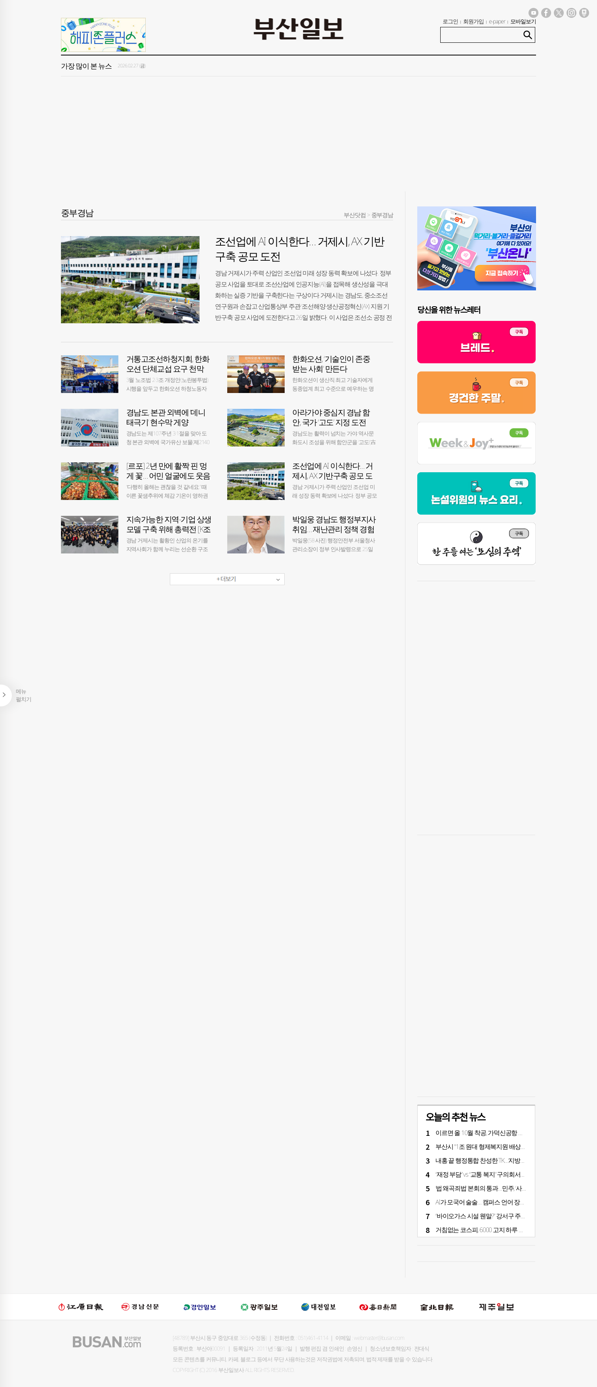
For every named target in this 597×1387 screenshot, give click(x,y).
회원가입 (473, 21)
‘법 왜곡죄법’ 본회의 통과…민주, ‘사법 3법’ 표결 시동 (499, 1188)
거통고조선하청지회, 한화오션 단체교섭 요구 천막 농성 (167, 368)
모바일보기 (523, 21)
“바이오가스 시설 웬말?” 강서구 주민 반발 (487, 1215)
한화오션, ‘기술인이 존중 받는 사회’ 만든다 (331, 363)
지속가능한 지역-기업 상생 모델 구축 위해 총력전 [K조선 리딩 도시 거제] (168, 529)
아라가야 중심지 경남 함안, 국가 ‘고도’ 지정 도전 (331, 417)
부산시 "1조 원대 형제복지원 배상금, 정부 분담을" (497, 1146)
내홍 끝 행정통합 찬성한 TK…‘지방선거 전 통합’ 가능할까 (505, 1160)
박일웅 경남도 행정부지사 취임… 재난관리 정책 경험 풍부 (334, 529)
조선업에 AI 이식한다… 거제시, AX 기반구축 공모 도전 (332, 475)
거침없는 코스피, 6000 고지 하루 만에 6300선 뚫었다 (501, 1229)
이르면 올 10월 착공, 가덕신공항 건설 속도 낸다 (495, 1132)
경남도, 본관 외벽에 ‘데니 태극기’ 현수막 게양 (165, 417)
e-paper (497, 21)
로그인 (450, 21)
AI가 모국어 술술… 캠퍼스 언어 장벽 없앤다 (489, 1202)
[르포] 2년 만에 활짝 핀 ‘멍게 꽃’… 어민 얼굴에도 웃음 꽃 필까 (168, 475)
